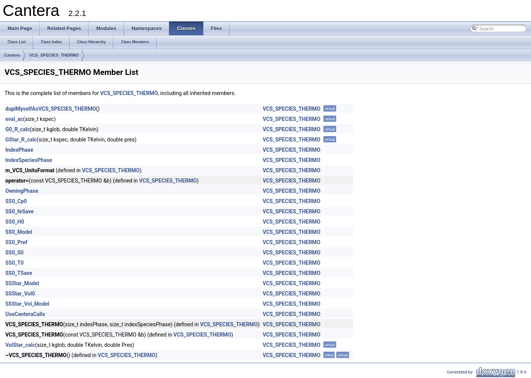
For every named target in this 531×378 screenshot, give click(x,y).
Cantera (12, 55)
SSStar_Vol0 (20, 294)
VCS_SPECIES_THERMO (54, 55)
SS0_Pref (16, 242)
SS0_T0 (14, 263)
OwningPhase (21, 191)
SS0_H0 (14, 222)
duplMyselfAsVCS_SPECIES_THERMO (50, 109)
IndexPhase (19, 150)
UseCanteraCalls (25, 314)
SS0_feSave (19, 211)
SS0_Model (18, 232)
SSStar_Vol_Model (27, 304)
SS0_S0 (14, 252)
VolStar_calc (20, 345)
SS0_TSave (18, 273)
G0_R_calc (17, 129)
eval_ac (14, 119)
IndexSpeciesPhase (28, 160)
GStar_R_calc (21, 140)
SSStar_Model (22, 283)
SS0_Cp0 (16, 201)
